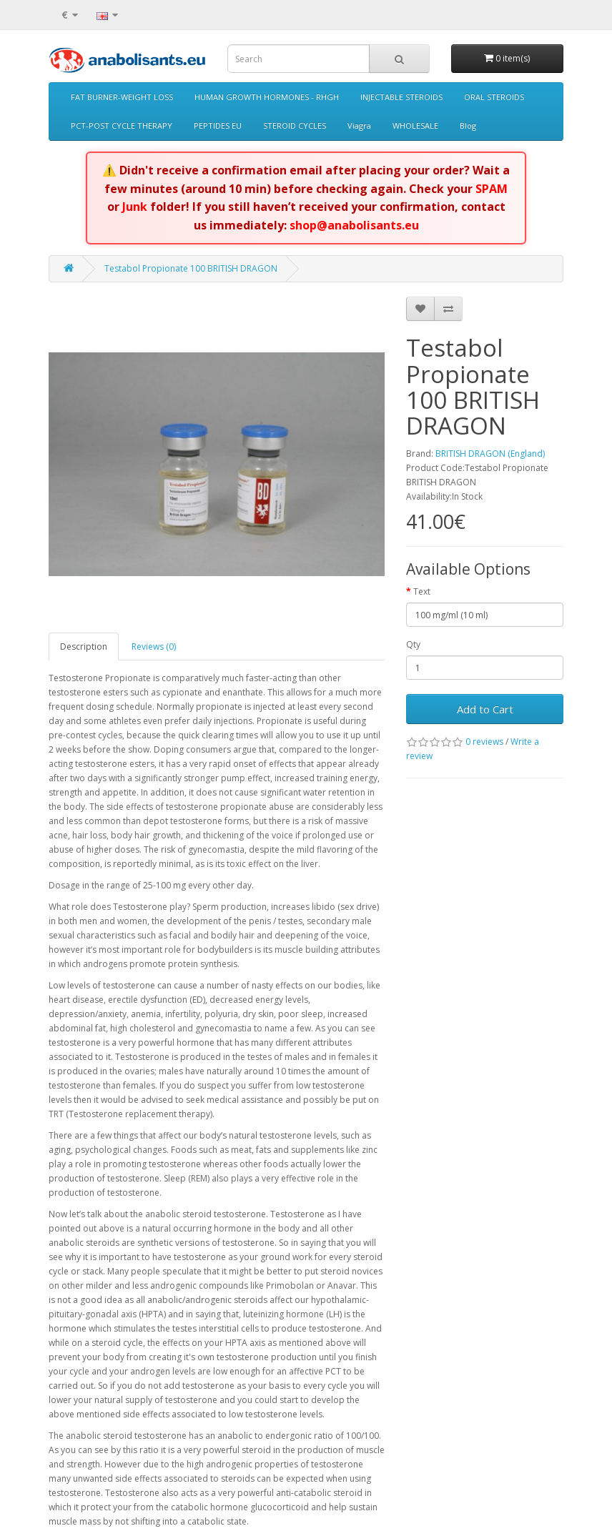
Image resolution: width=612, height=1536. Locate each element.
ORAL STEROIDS (494, 96)
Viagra (359, 125)
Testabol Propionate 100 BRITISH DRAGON (190, 268)
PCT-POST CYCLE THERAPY (121, 125)
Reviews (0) (154, 646)
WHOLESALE (415, 125)
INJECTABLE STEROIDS (401, 96)
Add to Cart (485, 709)
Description (83, 646)
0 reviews (484, 741)
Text (421, 591)
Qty (413, 644)
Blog (468, 125)
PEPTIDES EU (218, 125)
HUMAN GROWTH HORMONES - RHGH (266, 96)
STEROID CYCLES (294, 125)
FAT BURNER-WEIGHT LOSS (122, 96)
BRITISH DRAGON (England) (490, 453)
